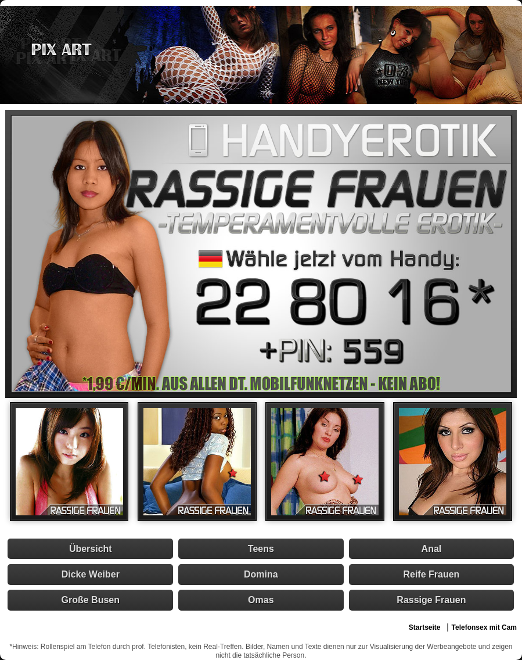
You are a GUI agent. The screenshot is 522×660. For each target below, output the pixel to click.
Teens (261, 549)
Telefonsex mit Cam (484, 627)
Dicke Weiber (91, 574)
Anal (432, 549)
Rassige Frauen (431, 600)
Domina (261, 574)
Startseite (425, 627)
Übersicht (90, 549)
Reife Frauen (431, 574)
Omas (260, 600)
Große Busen (91, 600)
